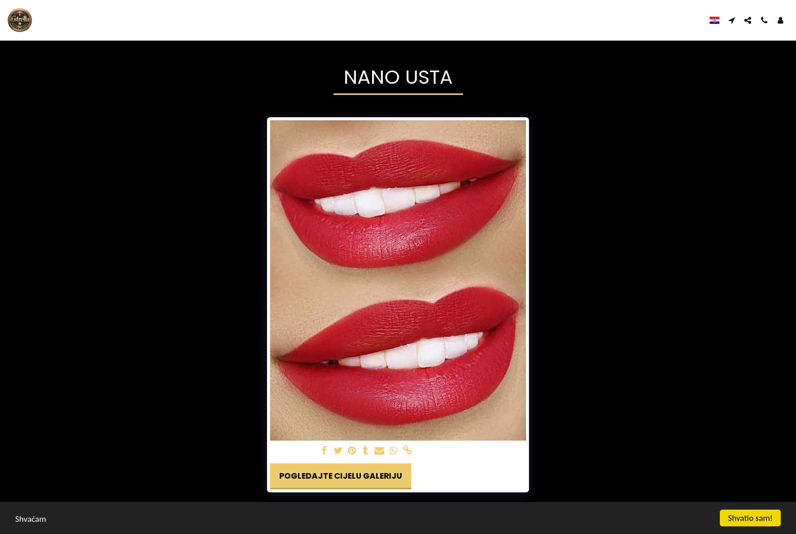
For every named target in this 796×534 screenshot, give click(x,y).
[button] (731, 20)
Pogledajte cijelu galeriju (340, 476)
